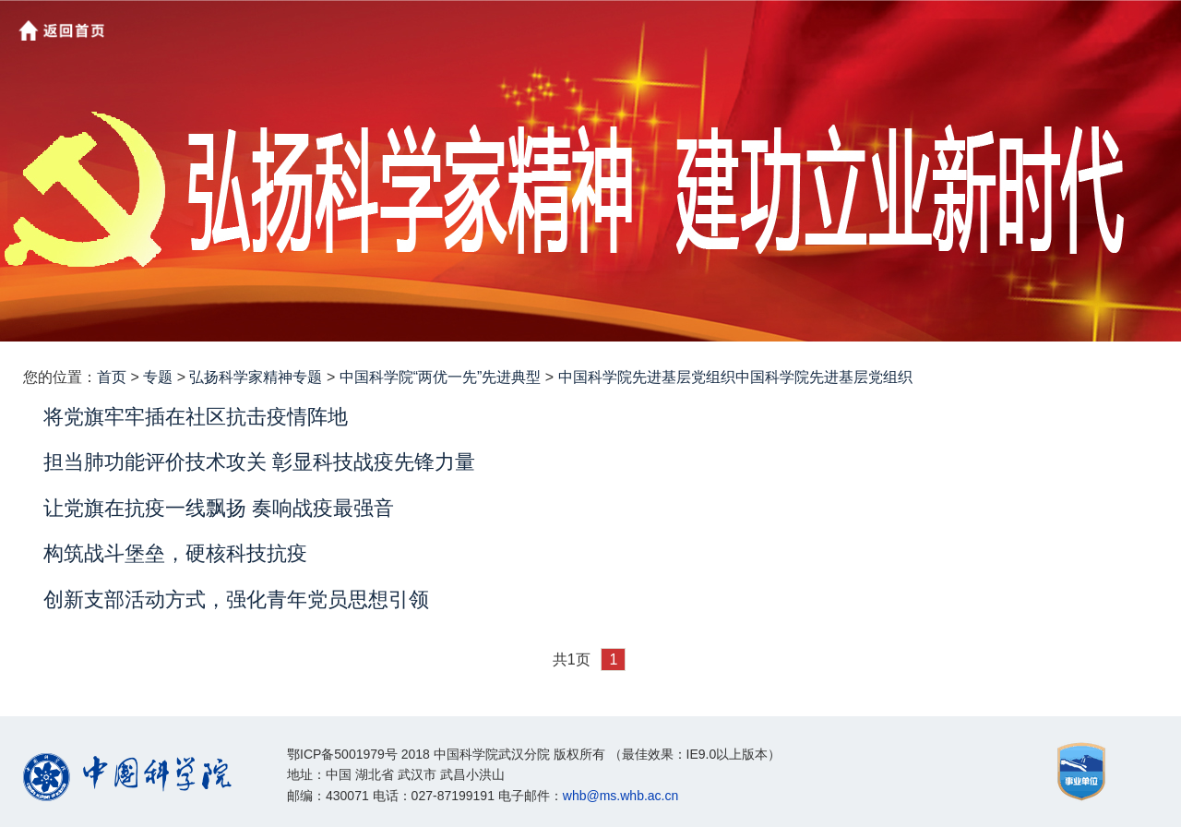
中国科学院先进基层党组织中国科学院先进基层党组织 (735, 377)
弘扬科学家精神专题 (255, 377)
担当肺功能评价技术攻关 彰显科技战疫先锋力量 (259, 461)
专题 (158, 377)
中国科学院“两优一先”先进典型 (441, 377)
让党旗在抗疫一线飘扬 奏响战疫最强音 (218, 508)
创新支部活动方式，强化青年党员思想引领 (236, 599)
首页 (111, 377)
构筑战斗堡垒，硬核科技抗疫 (175, 553)
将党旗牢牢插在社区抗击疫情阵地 (195, 416)
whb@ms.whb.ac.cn (620, 795)
